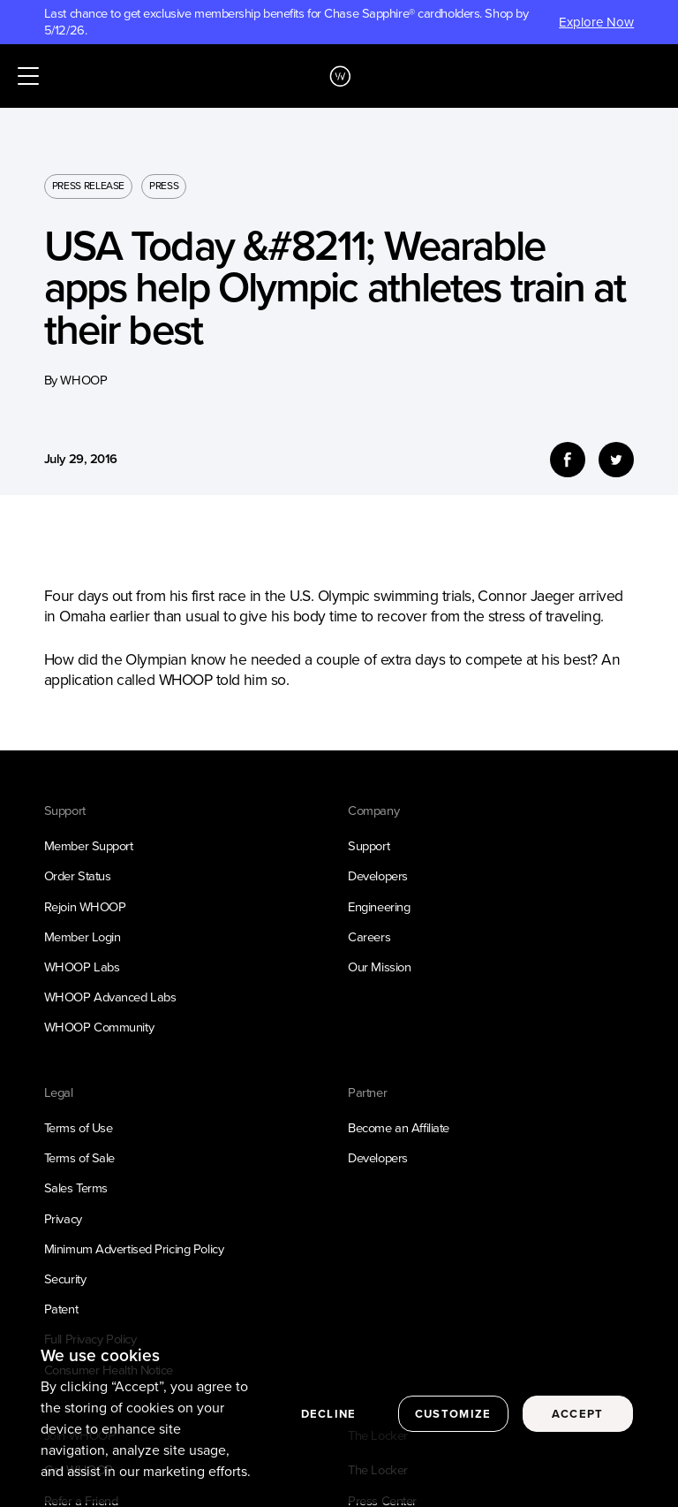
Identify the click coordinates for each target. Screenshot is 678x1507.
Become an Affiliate (398, 1128)
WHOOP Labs (82, 967)
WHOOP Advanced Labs (110, 997)
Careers (369, 937)
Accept (578, 1413)
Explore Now (596, 22)
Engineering (379, 907)
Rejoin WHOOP (85, 907)
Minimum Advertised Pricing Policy (133, 1249)
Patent (61, 1309)
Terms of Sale (79, 1158)
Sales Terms (76, 1188)
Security (65, 1279)
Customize (453, 1413)
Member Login (82, 937)
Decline (329, 1413)
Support (368, 846)
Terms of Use (78, 1128)
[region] (339, 1415)
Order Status (77, 876)
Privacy (63, 1219)
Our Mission (379, 967)
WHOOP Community (99, 1027)
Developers (378, 876)
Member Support (88, 846)
